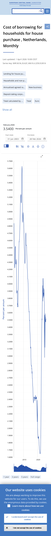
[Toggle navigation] (47, 11)
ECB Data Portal (25, 5)
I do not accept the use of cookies (27, 528)
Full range (35, 477)
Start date (9, 135)
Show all (7, 109)
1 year (6, 477)
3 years (15, 477)
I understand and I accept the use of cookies (27, 518)
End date (31, 135)
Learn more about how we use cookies (28, 508)
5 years (24, 477)
